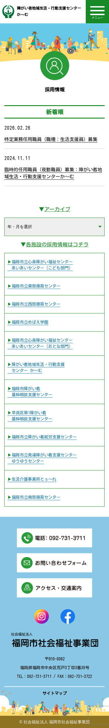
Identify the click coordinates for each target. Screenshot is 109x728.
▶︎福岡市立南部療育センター (34, 497)
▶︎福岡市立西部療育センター (34, 304)
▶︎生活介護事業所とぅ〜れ (32, 479)
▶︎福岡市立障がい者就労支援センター (42, 437)
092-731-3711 (39, 676)
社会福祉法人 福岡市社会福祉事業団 (57, 722)
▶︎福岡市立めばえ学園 (28, 322)
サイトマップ (54, 693)
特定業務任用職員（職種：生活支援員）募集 (50, 139)
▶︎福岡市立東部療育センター (34, 286)
